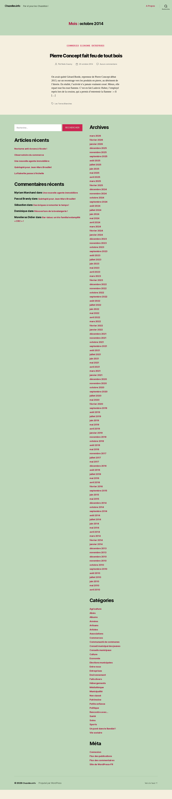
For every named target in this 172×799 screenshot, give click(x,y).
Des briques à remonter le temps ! (53, 214)
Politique (95, 717)
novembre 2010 (99, 569)
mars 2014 (96, 545)
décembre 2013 (99, 557)
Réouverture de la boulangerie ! (53, 220)
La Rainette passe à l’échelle (31, 182)
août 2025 (96, 169)
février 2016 (97, 495)
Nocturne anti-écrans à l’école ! (32, 157)
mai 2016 (95, 487)
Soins (93, 729)
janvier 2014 (97, 553)
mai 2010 (95, 594)
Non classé (96, 704)
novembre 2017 (99, 462)
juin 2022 (95, 318)
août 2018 (96, 454)
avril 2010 (95, 598)
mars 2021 (96, 380)
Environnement (99, 684)
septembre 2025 (99, 165)
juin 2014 (95, 532)
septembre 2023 (99, 260)
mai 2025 (95, 181)
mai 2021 (95, 371)
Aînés (93, 622)
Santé (93, 725)
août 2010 (96, 582)
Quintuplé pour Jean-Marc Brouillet (35, 176)
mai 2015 (95, 507)
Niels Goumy (66, 73)
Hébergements (99, 692)
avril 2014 (95, 540)
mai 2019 (95, 433)
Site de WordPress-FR (103, 773)
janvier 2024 (97, 243)
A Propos (150, 6)
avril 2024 (96, 231)
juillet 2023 (96, 268)
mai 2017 (95, 470)
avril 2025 (96, 186)
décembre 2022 (99, 293)
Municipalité (97, 700)
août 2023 (96, 264)
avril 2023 (96, 280)
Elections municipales (103, 671)
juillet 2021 (96, 363)
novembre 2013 (99, 561)
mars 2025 (96, 190)
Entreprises (100, 46)
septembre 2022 (99, 305)
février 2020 (97, 413)
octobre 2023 (98, 256)
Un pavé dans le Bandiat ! (104, 737)
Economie (86, 46)
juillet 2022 (96, 313)
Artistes (94, 638)
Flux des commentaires (103, 769)
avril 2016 (95, 491)
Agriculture (96, 618)
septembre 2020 (100, 400)
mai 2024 (95, 227)
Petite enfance (98, 712)
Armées (94, 630)
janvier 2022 (97, 338)
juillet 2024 (96, 219)
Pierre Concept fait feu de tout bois (86, 60)
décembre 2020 (99, 388)
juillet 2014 (96, 528)
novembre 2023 (99, 252)
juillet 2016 (96, 483)
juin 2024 (95, 223)
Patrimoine (96, 708)
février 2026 (97, 148)
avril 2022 (96, 326)
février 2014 (97, 549)
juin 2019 (95, 429)
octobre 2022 (98, 301)
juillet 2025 (96, 173)
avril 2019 (95, 437)
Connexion (96, 761)
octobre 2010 (98, 573)
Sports (94, 733)
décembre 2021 (99, 342)
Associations (97, 642)
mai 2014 (95, 536)
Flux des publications (102, 765)
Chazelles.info (14, 6)
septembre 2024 (100, 210)
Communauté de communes (106, 651)
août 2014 (96, 524)
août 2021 (96, 359)
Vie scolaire (97, 741)
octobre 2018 (98, 450)
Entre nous (96, 675)
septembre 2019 (99, 417)
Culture (94, 663)
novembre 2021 (99, 347)
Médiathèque (98, 696)
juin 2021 (95, 367)
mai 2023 (95, 276)
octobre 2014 (98, 516)
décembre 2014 (99, 512)
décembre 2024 (99, 198)
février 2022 (97, 334)
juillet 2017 (96, 466)
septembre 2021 (99, 355)
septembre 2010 (99, 578)
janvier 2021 (97, 384)
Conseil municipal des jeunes (107, 655)
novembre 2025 (99, 161)
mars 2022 (96, 330)
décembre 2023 (99, 247)
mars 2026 (96, 144)
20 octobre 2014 (85, 73)
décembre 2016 (99, 474)
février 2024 (97, 239)
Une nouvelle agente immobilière (34, 170)
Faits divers (97, 688)
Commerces (71, 46)
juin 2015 (95, 503)
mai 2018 (95, 458)
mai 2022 (95, 322)
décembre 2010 (99, 565)
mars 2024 (96, 235)
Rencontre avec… (100, 721)
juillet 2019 (96, 425)
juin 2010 (95, 590)
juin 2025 (95, 177)
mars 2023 (96, 285)
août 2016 (96, 479)
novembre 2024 (99, 202)
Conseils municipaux (102, 659)
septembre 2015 (99, 499)
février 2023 (97, 289)
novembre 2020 (99, 392)
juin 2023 (95, 272)
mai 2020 (95, 408)
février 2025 (97, 194)
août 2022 (96, 309)
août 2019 (96, 421)
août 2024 (96, 214)
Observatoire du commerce (30, 164)
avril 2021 (95, 375)
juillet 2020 (96, 404)
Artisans (95, 634)
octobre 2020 (98, 396)
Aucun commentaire (109, 73)
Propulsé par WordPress (51, 792)
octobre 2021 (97, 351)
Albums (94, 626)
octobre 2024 (98, 206)
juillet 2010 (96, 586)
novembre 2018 (99, 446)
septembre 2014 (99, 520)
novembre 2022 (99, 297)
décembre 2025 (99, 157)
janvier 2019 (97, 441)
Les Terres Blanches (64, 113)
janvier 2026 (97, 153)
